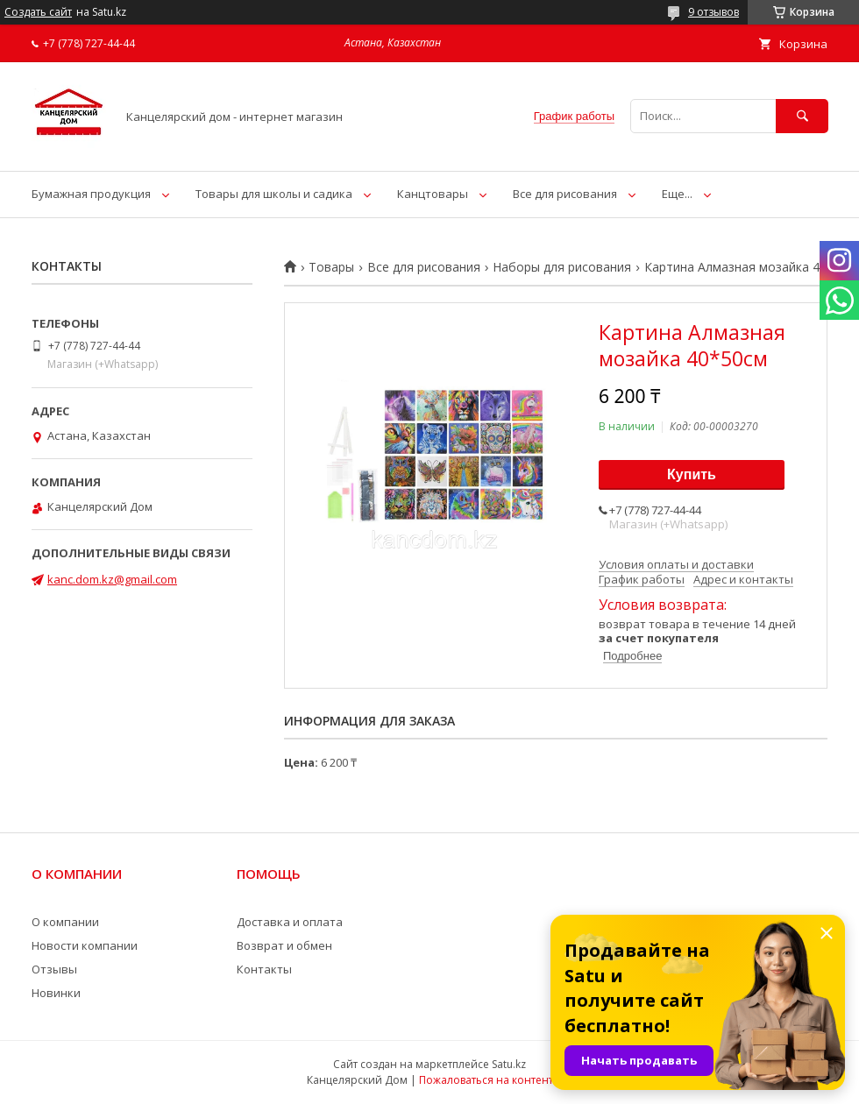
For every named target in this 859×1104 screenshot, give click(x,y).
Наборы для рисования (562, 267)
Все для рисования (565, 194)
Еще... (677, 194)
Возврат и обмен (284, 945)
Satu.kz (509, 1064)
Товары (331, 267)
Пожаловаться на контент (486, 1079)
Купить (691, 474)
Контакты (264, 969)
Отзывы (54, 969)
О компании (65, 922)
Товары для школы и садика (273, 194)
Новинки (56, 993)
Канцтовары (432, 194)
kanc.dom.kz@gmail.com (112, 579)
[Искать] (802, 116)
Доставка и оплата (290, 922)
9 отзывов (713, 11)
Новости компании (85, 945)
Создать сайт (38, 12)
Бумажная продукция (91, 194)
